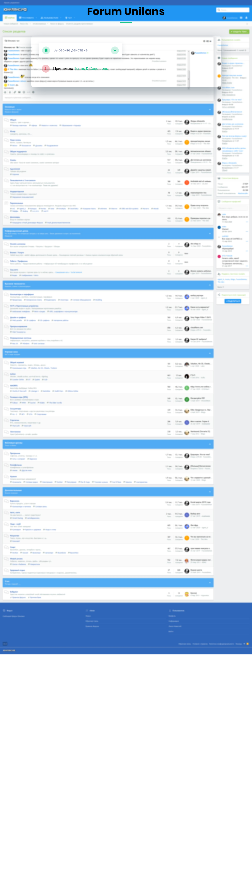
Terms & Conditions (91, 68)
